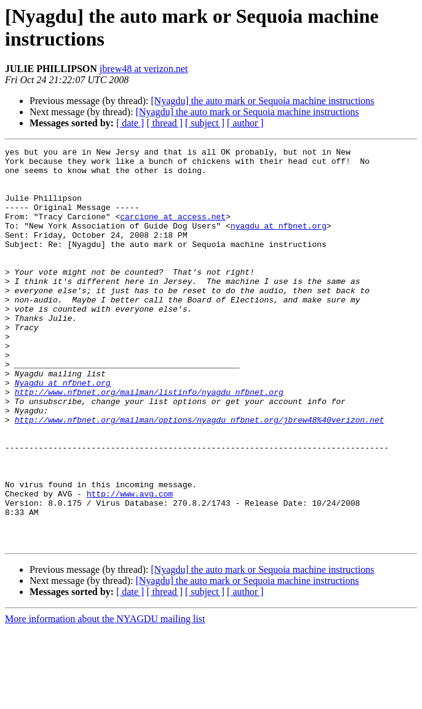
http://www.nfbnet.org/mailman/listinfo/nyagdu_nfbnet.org (149, 441)
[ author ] (245, 123)
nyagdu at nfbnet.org (279, 242)
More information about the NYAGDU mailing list (105, 698)
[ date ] (130, 123)
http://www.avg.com (130, 563)
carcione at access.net (173, 231)
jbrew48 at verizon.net (144, 68)
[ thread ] (164, 123)
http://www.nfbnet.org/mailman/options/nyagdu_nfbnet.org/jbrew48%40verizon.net (199, 474)
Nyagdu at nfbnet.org (63, 430)
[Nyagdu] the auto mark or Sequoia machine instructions (262, 100)
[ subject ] (205, 123)
